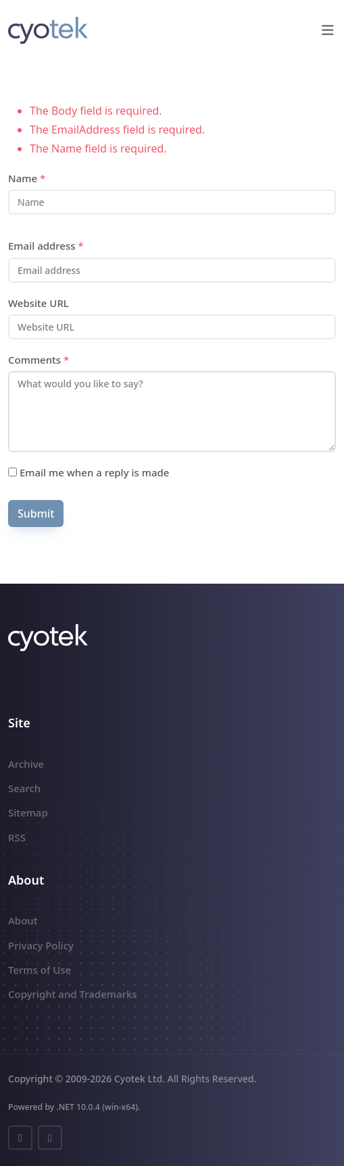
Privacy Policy (41, 945)
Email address (46, 245)
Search (24, 788)
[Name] (172, 202)
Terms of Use (39, 969)
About (22, 920)
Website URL (38, 303)
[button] (327, 30)
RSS (17, 837)
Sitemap (28, 812)
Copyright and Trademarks (72, 994)
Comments (38, 359)
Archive (26, 764)
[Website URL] (172, 326)
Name (26, 178)
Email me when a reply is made (88, 472)
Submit (36, 513)
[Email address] (172, 270)
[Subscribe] (12, 472)
